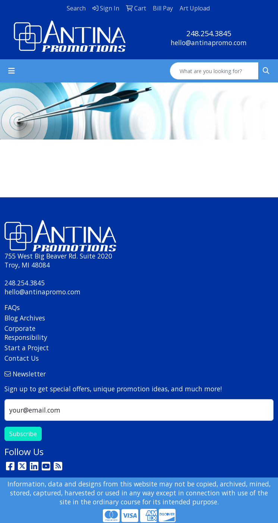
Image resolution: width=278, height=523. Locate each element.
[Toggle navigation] (11, 71)
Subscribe (23, 434)
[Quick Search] (214, 70)
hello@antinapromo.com (209, 42)
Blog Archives (24, 317)
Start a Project (26, 347)
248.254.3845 (208, 33)
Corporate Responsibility (25, 333)
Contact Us (21, 358)
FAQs (12, 307)
